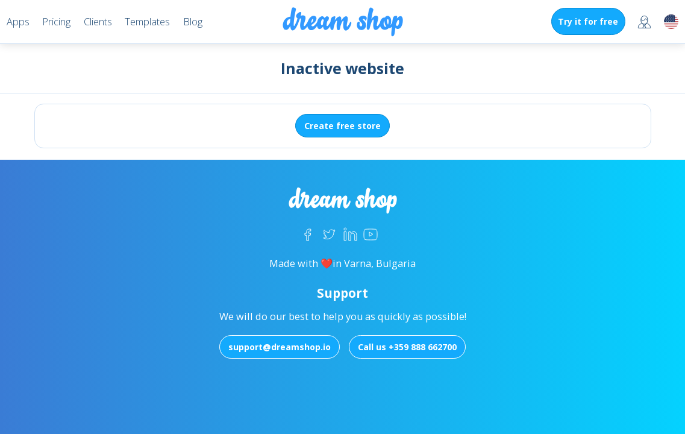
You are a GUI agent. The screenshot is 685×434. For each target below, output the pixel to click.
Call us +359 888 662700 (407, 347)
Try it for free (588, 21)
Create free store (342, 125)
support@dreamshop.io (279, 347)
